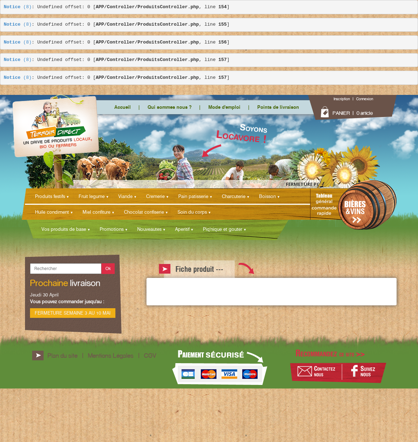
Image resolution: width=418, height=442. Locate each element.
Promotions (112, 229)
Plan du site (63, 355)
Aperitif (182, 229)
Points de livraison (278, 107)
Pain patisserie (193, 196)
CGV (150, 355)
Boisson (267, 196)
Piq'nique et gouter (222, 229)
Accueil (122, 107)
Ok (108, 268)
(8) (18, 7)
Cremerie (155, 196)
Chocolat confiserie (144, 212)
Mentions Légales (111, 355)
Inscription (342, 99)
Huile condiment (52, 212)
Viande (125, 196)
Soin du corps (192, 212)
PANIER (341, 113)
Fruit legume (92, 196)
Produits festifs (50, 196)
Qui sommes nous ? (169, 107)
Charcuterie (233, 196)
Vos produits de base (63, 229)
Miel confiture (96, 212)
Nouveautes (149, 229)
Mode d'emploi (224, 107)
